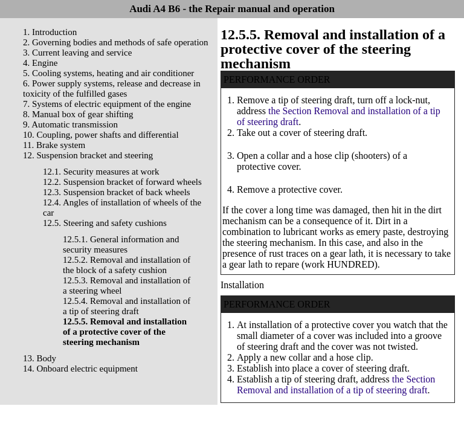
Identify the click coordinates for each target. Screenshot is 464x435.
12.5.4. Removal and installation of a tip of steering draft (126, 306)
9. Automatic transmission (70, 124)
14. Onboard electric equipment (80, 368)
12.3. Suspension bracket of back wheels (116, 192)
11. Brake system (54, 145)
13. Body (39, 358)
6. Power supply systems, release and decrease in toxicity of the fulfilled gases (112, 88)
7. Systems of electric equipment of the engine (107, 104)
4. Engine (40, 63)
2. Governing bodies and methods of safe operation (115, 42)
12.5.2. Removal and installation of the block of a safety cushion (126, 265)
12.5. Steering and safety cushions (105, 223)
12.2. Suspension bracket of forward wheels (122, 182)
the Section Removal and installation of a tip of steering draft (336, 384)
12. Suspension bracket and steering (88, 155)
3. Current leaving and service (77, 52)
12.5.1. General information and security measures (121, 244)
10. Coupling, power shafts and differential (101, 135)
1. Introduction (50, 32)
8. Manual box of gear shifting (78, 114)
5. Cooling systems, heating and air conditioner (108, 73)
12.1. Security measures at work (101, 171)
